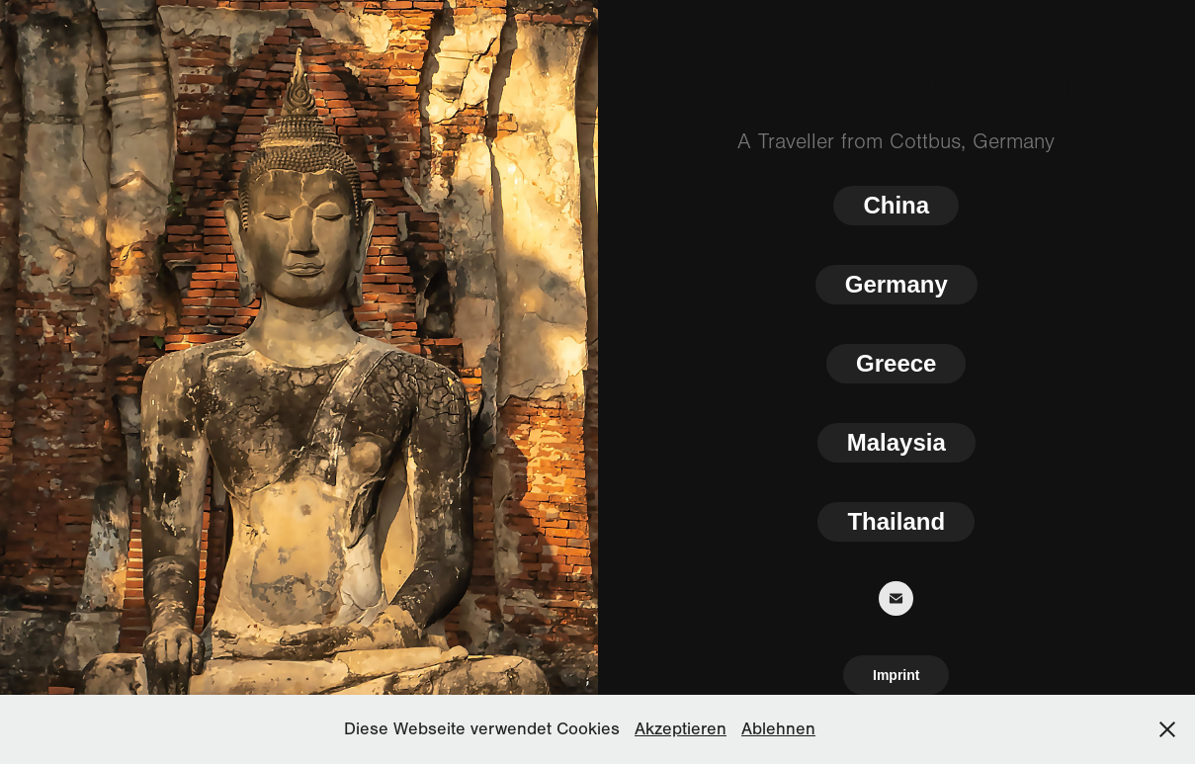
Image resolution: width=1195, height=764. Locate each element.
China (896, 205)
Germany (896, 284)
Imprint (896, 675)
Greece (896, 363)
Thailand (896, 521)
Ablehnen (778, 729)
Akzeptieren (680, 729)
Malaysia (896, 442)
